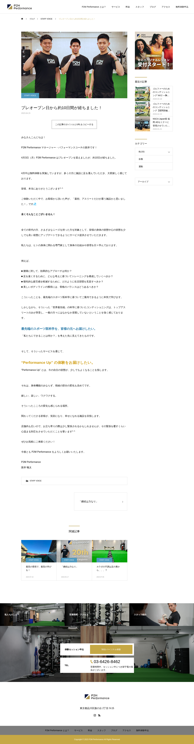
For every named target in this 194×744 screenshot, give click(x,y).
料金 (128, 7)
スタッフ (139, 7)
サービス (116, 7)
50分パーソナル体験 (111, 649)
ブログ (153, 7)
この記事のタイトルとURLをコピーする (74, 124)
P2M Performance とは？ (94, 7)
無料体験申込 (182, 7)
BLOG (142, 151)
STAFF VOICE (30, 95)
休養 (141, 159)
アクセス (166, 7)
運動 (141, 166)
